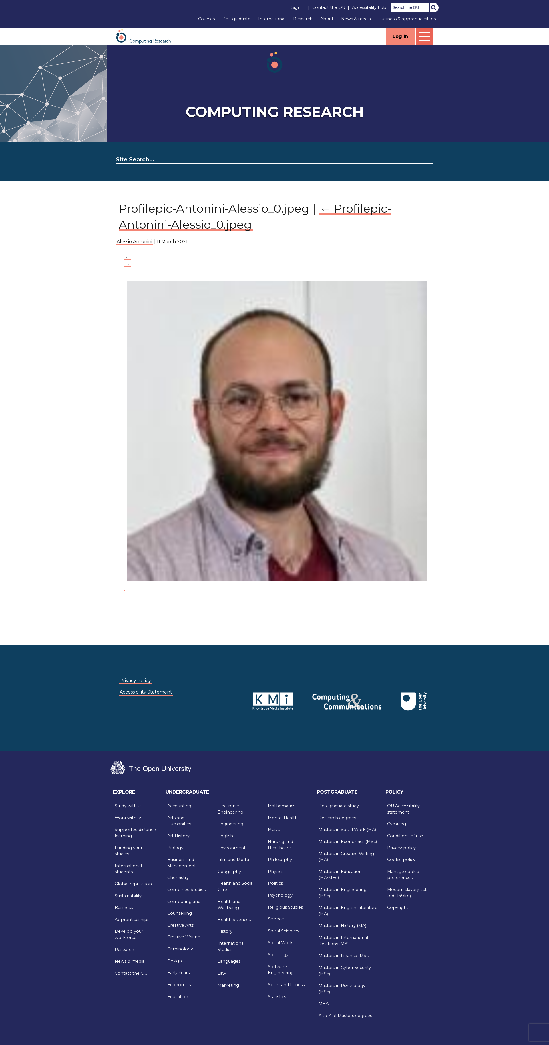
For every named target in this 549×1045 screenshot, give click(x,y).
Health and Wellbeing (229, 904)
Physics (275, 871)
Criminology (180, 949)
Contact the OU (328, 7)
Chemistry (178, 877)
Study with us (128, 805)
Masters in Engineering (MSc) (343, 892)
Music (274, 829)
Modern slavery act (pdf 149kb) (407, 892)
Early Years (178, 972)
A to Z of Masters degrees (345, 1015)
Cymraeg (396, 823)
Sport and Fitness (286, 984)
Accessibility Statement (146, 692)
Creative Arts (180, 925)
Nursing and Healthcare (280, 844)
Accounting (179, 805)
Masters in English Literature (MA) (348, 910)
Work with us (128, 817)
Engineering (230, 823)
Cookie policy (401, 859)
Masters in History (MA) (342, 925)
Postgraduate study (339, 805)
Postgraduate (236, 18)
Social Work (280, 942)
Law (222, 973)
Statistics (277, 996)
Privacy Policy (135, 680)
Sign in (298, 7)
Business (124, 907)
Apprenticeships (132, 919)
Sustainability (128, 895)
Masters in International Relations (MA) (343, 940)
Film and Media (233, 859)
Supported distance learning (135, 832)
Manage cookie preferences (403, 874)
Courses (206, 18)
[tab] (136, 793)
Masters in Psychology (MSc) (342, 988)
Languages (229, 961)
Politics (275, 883)
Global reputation (133, 883)
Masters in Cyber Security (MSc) (345, 970)
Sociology (278, 954)
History (225, 931)
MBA (324, 1003)
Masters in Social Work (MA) (347, 829)
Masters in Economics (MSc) (348, 841)
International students (128, 869)
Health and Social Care (236, 886)
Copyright (397, 907)
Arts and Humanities (179, 821)
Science (276, 919)
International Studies (231, 946)
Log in (400, 36)
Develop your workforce (129, 934)
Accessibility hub (369, 7)
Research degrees (337, 817)
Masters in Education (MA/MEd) (340, 874)
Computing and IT (186, 901)
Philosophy (280, 859)
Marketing (228, 985)
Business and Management (181, 862)
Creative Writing (183, 937)
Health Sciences (234, 919)
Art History (178, 835)
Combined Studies (186, 889)
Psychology (280, 895)
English (225, 835)
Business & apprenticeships (407, 18)
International (271, 18)
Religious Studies (285, 907)
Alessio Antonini (134, 241)
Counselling (179, 913)
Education (177, 996)
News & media (356, 18)
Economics (179, 984)
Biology (175, 847)
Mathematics (281, 805)
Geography (229, 871)
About (326, 18)
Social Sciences (283, 931)
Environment (232, 847)
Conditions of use (405, 835)
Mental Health (283, 817)
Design (174, 961)
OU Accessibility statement (403, 809)
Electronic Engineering (230, 809)
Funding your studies (128, 851)
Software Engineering (281, 970)
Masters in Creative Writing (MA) (346, 856)
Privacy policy (401, 847)
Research (303, 18)
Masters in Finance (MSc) (344, 955)
